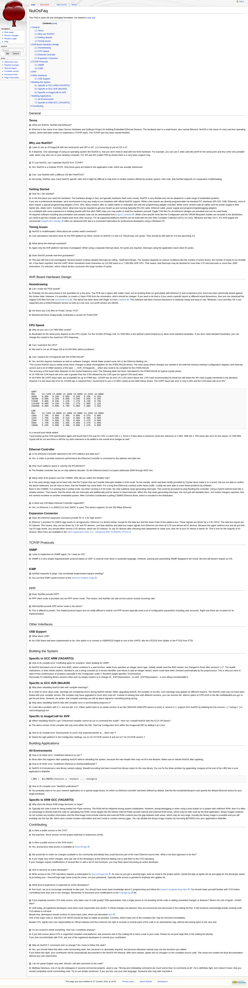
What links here (11, 62)
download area (62, 299)
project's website (124, 214)
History (75, 5)
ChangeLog (125, 893)
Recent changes (11, 35)
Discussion (44, 5)
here (110, 914)
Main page (9, 32)
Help (6, 42)
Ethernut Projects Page (83, 578)
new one (91, 18)
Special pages (10, 68)
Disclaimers (163, 981)
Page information (11, 78)
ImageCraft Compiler (51, 221)
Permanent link (10, 74)
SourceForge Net (99, 874)
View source (61, 5)
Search (4, 46)
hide (54, 23)
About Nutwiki (146, 981)
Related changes (11, 65)
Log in (241, 1)
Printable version (11, 71)
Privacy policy (128, 981)
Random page (10, 38)
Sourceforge (81, 847)
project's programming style (173, 889)
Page (33, 5)
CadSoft (122, 299)
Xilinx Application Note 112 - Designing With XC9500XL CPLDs (97, 532)
